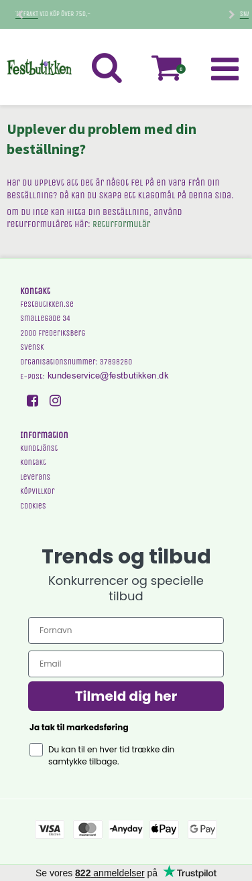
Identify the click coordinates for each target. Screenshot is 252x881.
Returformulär (121, 224)
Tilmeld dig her (126, 696)
